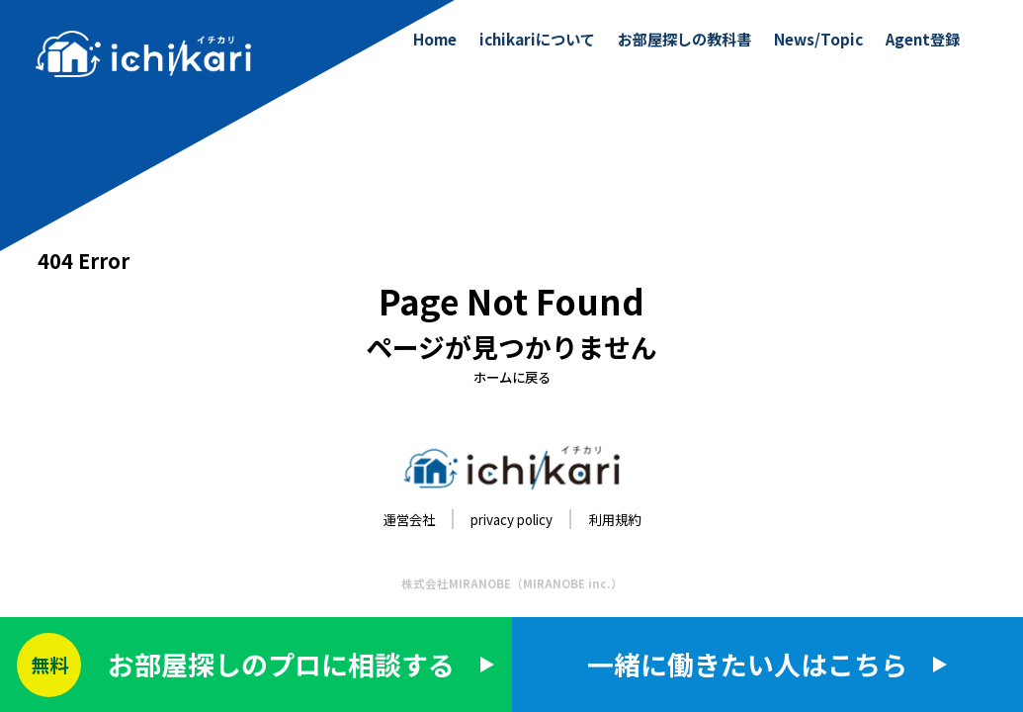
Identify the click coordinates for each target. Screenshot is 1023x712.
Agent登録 (923, 38)
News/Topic (818, 38)
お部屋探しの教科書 (684, 38)
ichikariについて (537, 38)
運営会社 (409, 519)
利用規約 (614, 519)
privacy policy (511, 519)
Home (435, 38)
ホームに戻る (512, 377)
